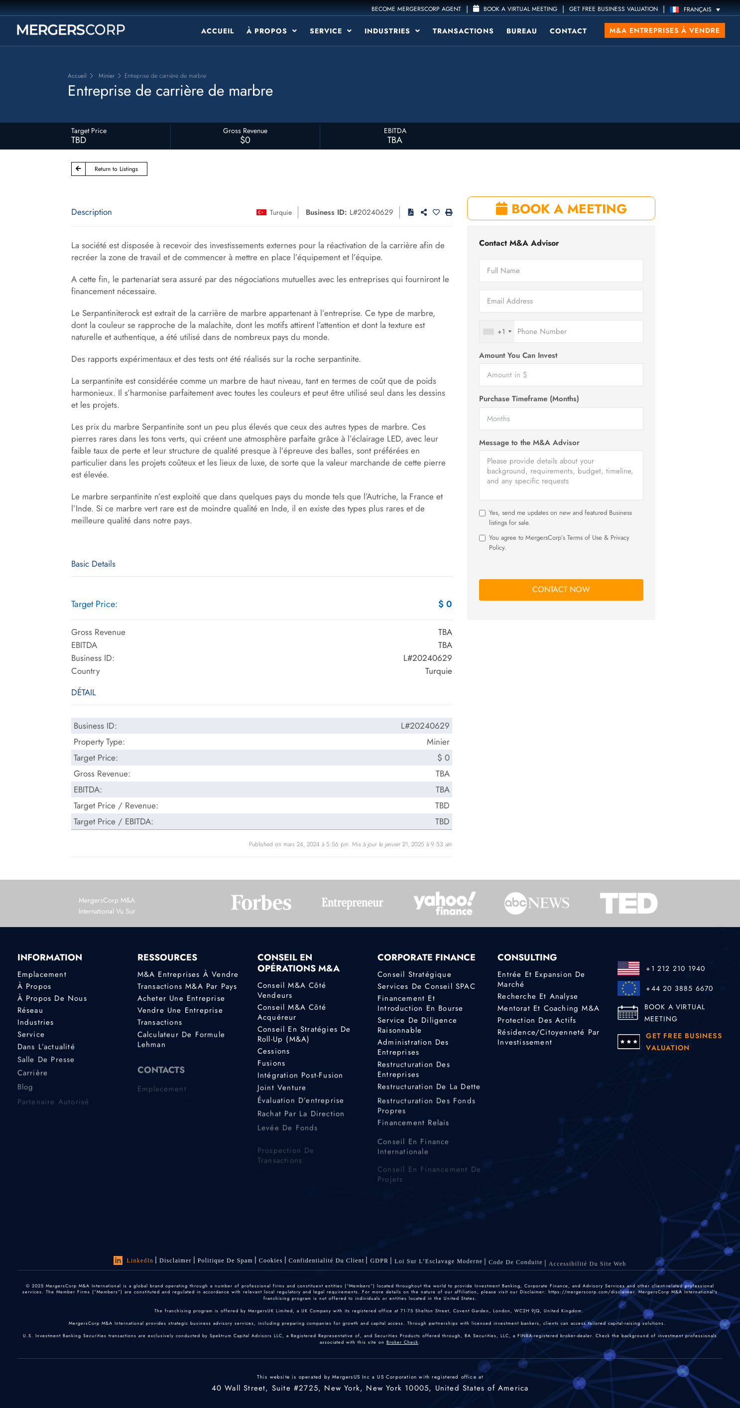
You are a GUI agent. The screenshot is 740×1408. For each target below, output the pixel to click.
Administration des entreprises (413, 1050)
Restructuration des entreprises (413, 1075)
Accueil (217, 31)
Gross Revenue (245, 130)
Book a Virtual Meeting (515, 8)
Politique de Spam (225, 1260)
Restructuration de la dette (429, 1091)
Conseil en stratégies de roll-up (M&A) (304, 1034)
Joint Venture (282, 1092)
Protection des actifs (536, 1021)
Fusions (271, 1065)
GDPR (379, 1263)
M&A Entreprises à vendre (665, 30)
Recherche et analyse (537, 996)
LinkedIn (133, 1260)
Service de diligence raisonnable (417, 1026)
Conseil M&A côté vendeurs (291, 990)
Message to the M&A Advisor (529, 443)
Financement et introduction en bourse (420, 1003)
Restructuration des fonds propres (426, 1119)
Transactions (463, 31)
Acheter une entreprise (181, 998)
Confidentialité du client (327, 1261)
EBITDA (395, 130)
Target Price (89, 130)
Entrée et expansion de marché (541, 979)
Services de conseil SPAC (426, 986)
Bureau (521, 31)
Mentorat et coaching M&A (548, 1008)
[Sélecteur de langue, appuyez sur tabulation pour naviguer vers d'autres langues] (698, 9)
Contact (568, 31)
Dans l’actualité (46, 1051)
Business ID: (326, 212)
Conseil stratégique (414, 974)
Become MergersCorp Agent (416, 8)
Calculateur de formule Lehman (181, 1045)
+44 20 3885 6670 (679, 988)
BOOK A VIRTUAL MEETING (675, 1013)
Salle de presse (46, 1066)
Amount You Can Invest (518, 355)
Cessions (273, 1052)
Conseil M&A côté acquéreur (291, 1012)
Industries (392, 31)
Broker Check (402, 1342)
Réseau (30, 1011)
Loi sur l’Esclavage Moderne (438, 1266)
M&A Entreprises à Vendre (188, 974)
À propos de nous (52, 998)
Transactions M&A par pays (187, 986)
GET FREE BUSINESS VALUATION (613, 8)
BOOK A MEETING (561, 208)
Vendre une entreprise (180, 1011)
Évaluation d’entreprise (301, 1107)
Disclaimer (175, 1260)
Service (331, 31)
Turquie (281, 212)
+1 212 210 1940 (675, 968)
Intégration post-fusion (300, 1078)
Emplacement (42, 974)
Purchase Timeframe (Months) (529, 399)
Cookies (271, 1260)
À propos (272, 31)
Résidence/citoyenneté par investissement (548, 1040)
